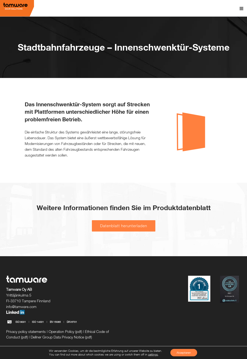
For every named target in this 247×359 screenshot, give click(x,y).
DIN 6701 (72, 321)
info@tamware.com (21, 307)
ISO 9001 (20, 321)
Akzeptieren (184, 352)
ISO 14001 (38, 321)
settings (153, 354)
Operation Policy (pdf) (65, 331)
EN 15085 (55, 321)
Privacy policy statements (26, 331)
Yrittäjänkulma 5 (18, 295)
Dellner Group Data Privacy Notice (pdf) (61, 337)
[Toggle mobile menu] (242, 8)
